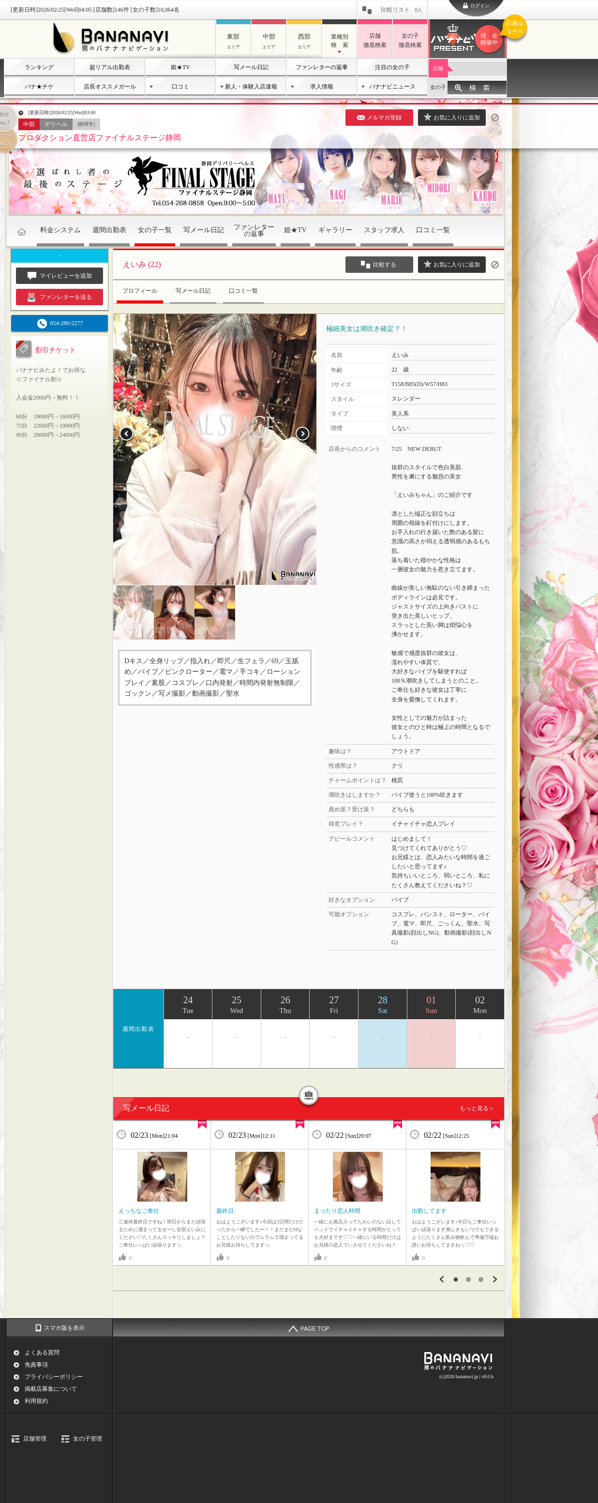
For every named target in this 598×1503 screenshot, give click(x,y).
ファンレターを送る (60, 297)
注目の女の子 (392, 67)
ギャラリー (335, 230)
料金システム (60, 230)
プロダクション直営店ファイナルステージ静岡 (99, 138)
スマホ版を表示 (64, 1327)
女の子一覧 (155, 230)
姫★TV (180, 67)
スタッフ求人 (384, 230)
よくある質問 (42, 1352)
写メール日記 (251, 67)
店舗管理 (34, 1438)
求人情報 (321, 86)
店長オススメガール (110, 86)
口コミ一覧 (433, 230)
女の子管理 (87, 1438)
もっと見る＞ (477, 1108)
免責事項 (36, 1364)
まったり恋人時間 (337, 1210)
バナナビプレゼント (490, 39)
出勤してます (429, 1210)
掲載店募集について (51, 1388)
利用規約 (36, 1401)
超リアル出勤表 (110, 67)
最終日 (225, 1210)
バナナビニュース (392, 86)
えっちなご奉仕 (139, 1210)
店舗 (438, 68)
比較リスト (401, 9)
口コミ (180, 86)
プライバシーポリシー (54, 1376)
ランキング (39, 67)
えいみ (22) (142, 264)
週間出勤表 (109, 230)
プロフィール (139, 290)
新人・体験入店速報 (251, 86)
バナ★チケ (39, 86)
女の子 (438, 87)
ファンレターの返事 (322, 67)
